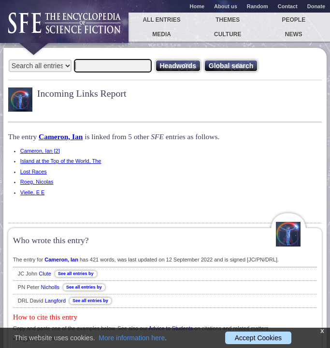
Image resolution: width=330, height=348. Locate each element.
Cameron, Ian (61, 136)
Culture (227, 34)
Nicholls (50, 287)
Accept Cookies (258, 338)
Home (197, 6)
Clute (45, 273)
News (293, 34)
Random (257, 6)
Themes (227, 19)
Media (161, 34)
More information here (132, 338)
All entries (161, 19)
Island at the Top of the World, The (60, 161)
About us (225, 6)
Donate (316, 6)
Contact (288, 6)
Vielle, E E (32, 192)
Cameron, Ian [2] (40, 151)
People (294, 19)
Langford (55, 301)
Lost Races (33, 171)
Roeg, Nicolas (36, 182)
